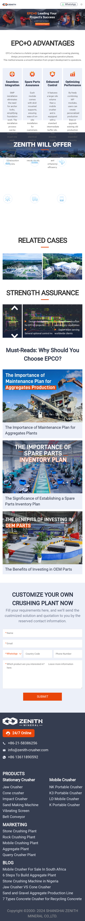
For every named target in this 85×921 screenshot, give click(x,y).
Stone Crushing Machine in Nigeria (30, 881)
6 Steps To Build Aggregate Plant (29, 875)
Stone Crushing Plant (19, 831)
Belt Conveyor (14, 817)
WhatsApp (69, 4)
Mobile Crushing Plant (20, 843)
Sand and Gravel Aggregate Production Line (38, 893)
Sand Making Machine (20, 805)
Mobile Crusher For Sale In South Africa (34, 869)
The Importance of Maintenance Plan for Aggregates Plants (40, 430)
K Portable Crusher (64, 805)
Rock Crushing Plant (19, 837)
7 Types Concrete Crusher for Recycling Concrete (42, 899)
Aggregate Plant (16, 849)
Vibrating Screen (16, 811)
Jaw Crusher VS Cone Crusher (27, 887)
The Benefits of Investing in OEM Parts (38, 569)
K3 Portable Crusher (65, 793)
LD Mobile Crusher (64, 799)
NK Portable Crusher (65, 787)
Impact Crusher (15, 799)
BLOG (8, 862)
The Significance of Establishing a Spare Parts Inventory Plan (40, 501)
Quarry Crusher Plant (19, 855)
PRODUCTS (14, 773)
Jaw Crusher (13, 787)
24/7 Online (18, 733)
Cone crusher (13, 793)
